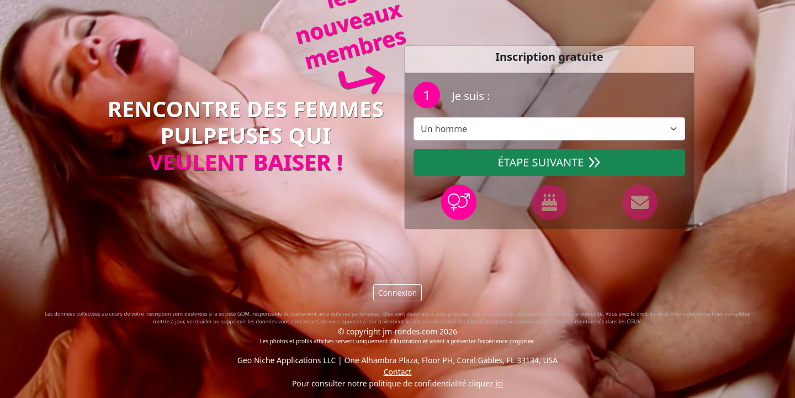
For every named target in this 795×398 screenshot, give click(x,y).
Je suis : (469, 95)
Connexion (397, 292)
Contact (398, 371)
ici (499, 383)
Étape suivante (549, 162)
